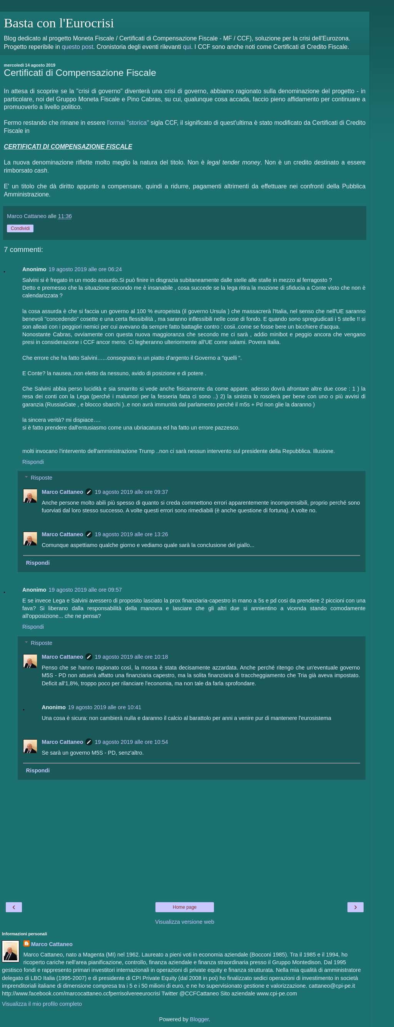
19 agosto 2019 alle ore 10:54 (131, 742)
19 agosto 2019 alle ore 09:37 (131, 492)
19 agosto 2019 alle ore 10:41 (104, 707)
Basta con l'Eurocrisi (59, 22)
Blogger (199, 1019)
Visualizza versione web (184, 922)
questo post (77, 47)
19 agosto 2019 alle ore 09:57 (85, 590)
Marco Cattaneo (62, 492)
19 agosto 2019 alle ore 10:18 (131, 657)
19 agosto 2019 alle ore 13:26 (131, 534)
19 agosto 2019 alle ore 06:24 (85, 269)
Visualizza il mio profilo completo (42, 1004)
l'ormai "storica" (128, 122)
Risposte (41, 478)
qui (187, 47)
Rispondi (33, 462)
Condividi (20, 228)
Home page (185, 907)
